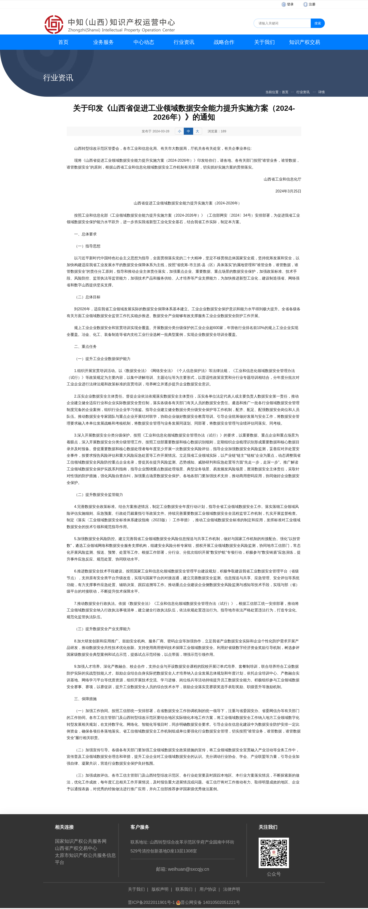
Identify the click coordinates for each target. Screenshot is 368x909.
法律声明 (231, 889)
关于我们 (264, 42)
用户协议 (207, 889)
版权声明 (160, 889)
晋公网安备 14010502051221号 (208, 902)
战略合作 (224, 42)
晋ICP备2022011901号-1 (151, 902)
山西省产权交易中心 (76, 848)
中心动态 (144, 42)
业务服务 (103, 42)
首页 (63, 42)
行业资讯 (184, 42)
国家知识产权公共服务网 (81, 841)
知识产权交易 (304, 42)
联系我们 (184, 889)
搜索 (317, 23)
